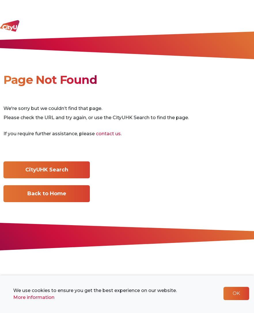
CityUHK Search (46, 170)
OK (236, 293)
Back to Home (46, 193)
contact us (108, 133)
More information (33, 297)
